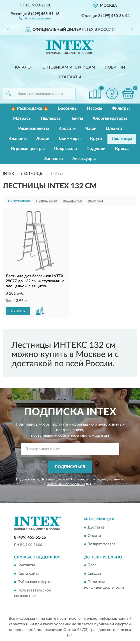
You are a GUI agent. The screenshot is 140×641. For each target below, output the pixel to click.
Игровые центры (28, 149)
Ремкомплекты (33, 128)
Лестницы (122, 139)
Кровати (67, 128)
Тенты (77, 118)
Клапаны (17, 139)
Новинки (115, 67)
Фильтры (121, 108)
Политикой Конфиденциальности (97, 479)
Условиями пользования (66, 484)
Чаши (91, 128)
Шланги (114, 128)
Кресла (122, 149)
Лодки (42, 139)
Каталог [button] (24, 67)
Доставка (96, 527)
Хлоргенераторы (110, 118)
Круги (96, 139)
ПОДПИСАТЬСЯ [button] (70, 467)
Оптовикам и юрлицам (68, 67)
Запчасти (53, 159)
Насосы (94, 108)
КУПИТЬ (18, 311)
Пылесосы (51, 118)
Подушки (95, 149)
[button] (35, 18)
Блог (92, 565)
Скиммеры (70, 139)
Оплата (94, 536)
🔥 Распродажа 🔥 (30, 108)
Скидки (94, 574)
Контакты (70, 77)
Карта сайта (28, 574)
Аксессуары (84, 159)
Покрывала (65, 149)
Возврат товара (102, 544)
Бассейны (67, 108)
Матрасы (22, 118)
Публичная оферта (34, 582)
